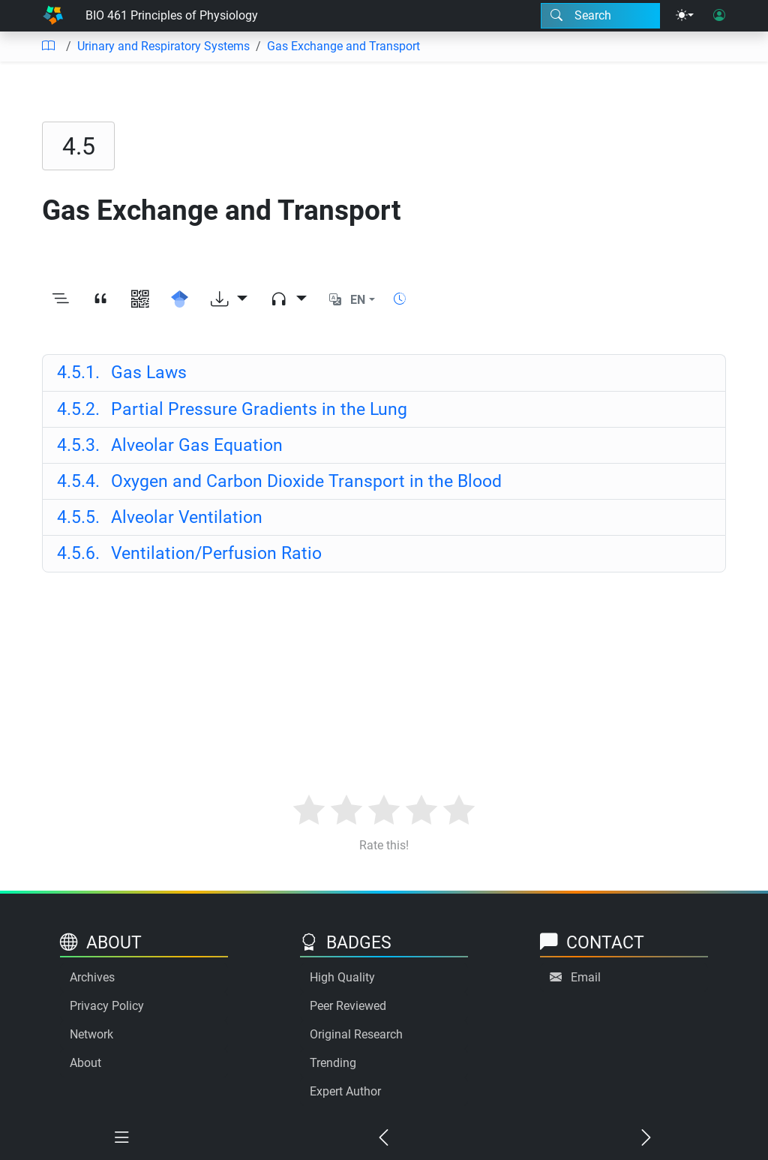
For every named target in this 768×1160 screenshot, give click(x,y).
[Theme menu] (685, 16)
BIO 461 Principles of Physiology (172, 15)
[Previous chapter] (383, 1138)
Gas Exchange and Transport (343, 46)
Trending (333, 1063)
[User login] (719, 16)
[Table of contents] (48, 47)
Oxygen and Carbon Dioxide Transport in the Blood (279, 480)
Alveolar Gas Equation (170, 444)
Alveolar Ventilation (159, 516)
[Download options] (229, 299)
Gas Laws (122, 372)
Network (91, 1034)
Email (586, 977)
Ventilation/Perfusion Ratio (189, 552)
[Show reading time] (400, 299)
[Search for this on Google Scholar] (179, 299)
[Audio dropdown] (288, 299)
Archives (92, 977)
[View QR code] (140, 299)
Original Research (356, 1034)
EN (357, 300)
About (85, 1063)
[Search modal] (600, 16)
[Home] (53, 16)
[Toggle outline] (60, 299)
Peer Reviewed (348, 1006)
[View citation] (100, 299)
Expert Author (345, 1091)
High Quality (342, 977)
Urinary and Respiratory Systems (163, 46)
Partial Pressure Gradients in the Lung (232, 408)
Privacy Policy (107, 1006)
